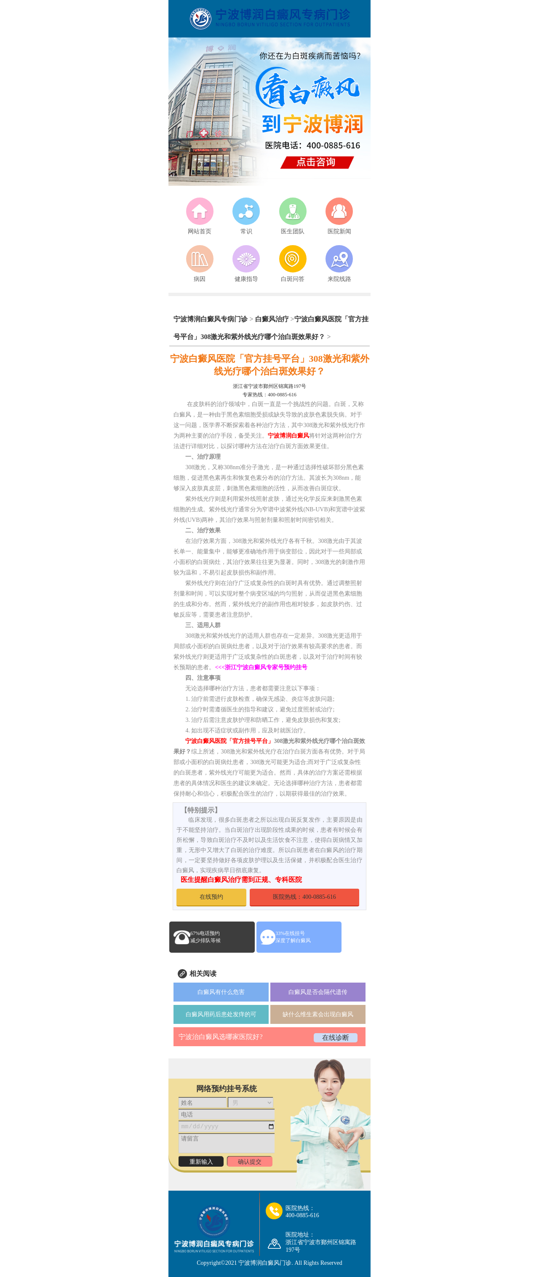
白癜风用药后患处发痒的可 (221, 1014)
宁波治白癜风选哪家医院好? (220, 1036)
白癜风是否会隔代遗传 (317, 992)
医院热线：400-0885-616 (304, 897)
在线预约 (211, 897)
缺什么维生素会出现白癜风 (318, 1014)
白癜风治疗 (272, 319)
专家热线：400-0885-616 (269, 395)
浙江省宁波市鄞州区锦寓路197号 (269, 386)
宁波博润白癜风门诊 (264, 1263)
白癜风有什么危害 (221, 992)
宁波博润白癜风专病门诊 (211, 319)
